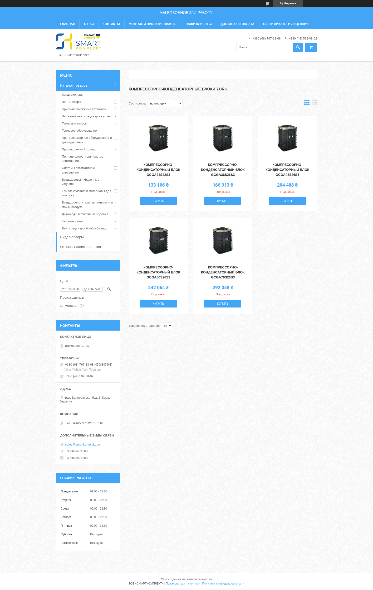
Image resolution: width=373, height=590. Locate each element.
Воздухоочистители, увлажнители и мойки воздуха (87, 204)
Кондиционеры (72, 94)
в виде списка (314, 103)
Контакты (111, 24)
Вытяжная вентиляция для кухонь (86, 116)
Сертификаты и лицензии (286, 24)
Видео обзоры (72, 237)
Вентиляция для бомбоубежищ (84, 228)
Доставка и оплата (237, 24)
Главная (67, 24)
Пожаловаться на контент (183, 583)
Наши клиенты (199, 24)
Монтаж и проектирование (153, 24)
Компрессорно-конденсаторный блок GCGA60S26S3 (158, 272)
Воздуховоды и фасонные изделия (80, 182)
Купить (158, 201)
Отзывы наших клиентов (80, 247)
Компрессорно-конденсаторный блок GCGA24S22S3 (158, 170)
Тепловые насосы (75, 123)
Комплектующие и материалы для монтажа (86, 193)
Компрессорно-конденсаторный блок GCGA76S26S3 (223, 272)
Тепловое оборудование (79, 130)
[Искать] (298, 47)
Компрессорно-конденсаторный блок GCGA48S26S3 (287, 170)
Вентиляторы (71, 102)
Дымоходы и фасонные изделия (85, 214)
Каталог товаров (74, 85)
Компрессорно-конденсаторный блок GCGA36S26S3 (223, 170)
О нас (89, 24)
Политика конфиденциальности (223, 583)
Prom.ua (206, 579)
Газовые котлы (72, 221)
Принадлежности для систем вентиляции (82, 159)
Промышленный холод (78, 149)
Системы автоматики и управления (78, 170)
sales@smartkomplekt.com (83, 444)
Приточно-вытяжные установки (84, 109)
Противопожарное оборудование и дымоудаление (87, 140)
